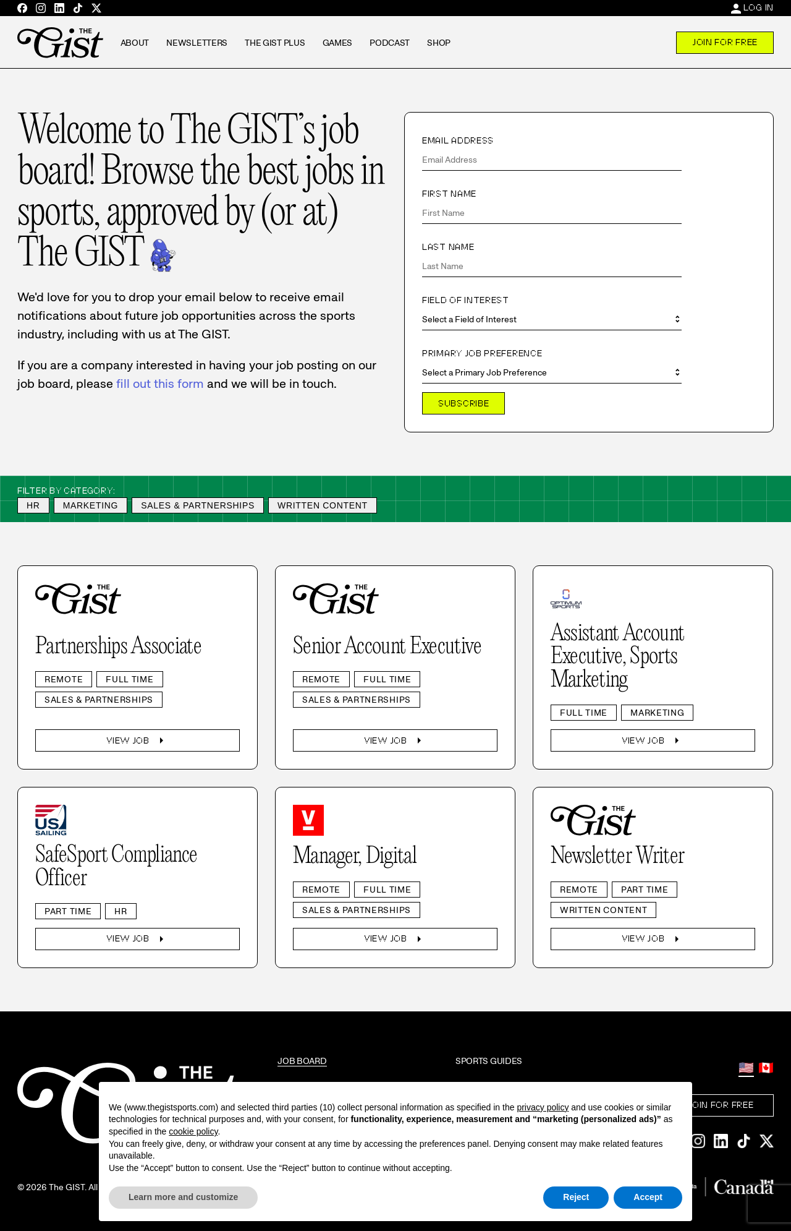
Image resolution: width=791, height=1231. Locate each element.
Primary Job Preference (482, 353)
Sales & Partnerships (198, 505)
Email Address (458, 140)
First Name (449, 194)
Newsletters (196, 42)
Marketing (91, 505)
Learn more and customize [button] (183, 1197)
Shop (438, 42)
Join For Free (725, 42)
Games (338, 42)
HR (33, 505)
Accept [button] (647, 1197)
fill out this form (160, 383)
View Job (137, 740)
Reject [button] (576, 1197)
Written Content (322, 505)
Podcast (390, 42)
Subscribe (463, 403)
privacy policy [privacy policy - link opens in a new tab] (543, 1107)
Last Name (448, 247)
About (135, 42)
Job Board (301, 1060)
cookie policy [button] (193, 1131)
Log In (758, 7)
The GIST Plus (275, 42)
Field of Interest (465, 300)
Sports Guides (488, 1060)
